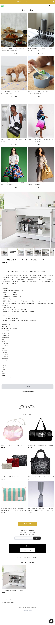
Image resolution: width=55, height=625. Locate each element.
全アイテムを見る (27, 524)
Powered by (27, 610)
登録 (37, 538)
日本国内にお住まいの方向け (27, 391)
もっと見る (14, 53)
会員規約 (4, 605)
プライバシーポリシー (7, 599)
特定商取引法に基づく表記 (8, 602)
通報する (51, 395)
